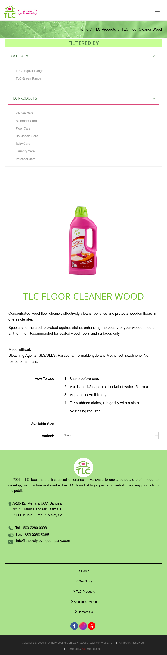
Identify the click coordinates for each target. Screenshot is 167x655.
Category (83, 55)
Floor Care (23, 128)
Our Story (83, 581)
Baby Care (23, 143)
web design (94, 649)
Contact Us (83, 612)
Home (83, 30)
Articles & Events (83, 601)
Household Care (27, 136)
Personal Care (25, 159)
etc (84, 649)
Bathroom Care (26, 121)
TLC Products (105, 30)
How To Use (44, 379)
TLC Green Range (28, 78)
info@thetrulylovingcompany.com (43, 541)
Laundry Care (25, 151)
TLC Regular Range (29, 71)
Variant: (48, 436)
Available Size (42, 424)
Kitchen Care (24, 113)
